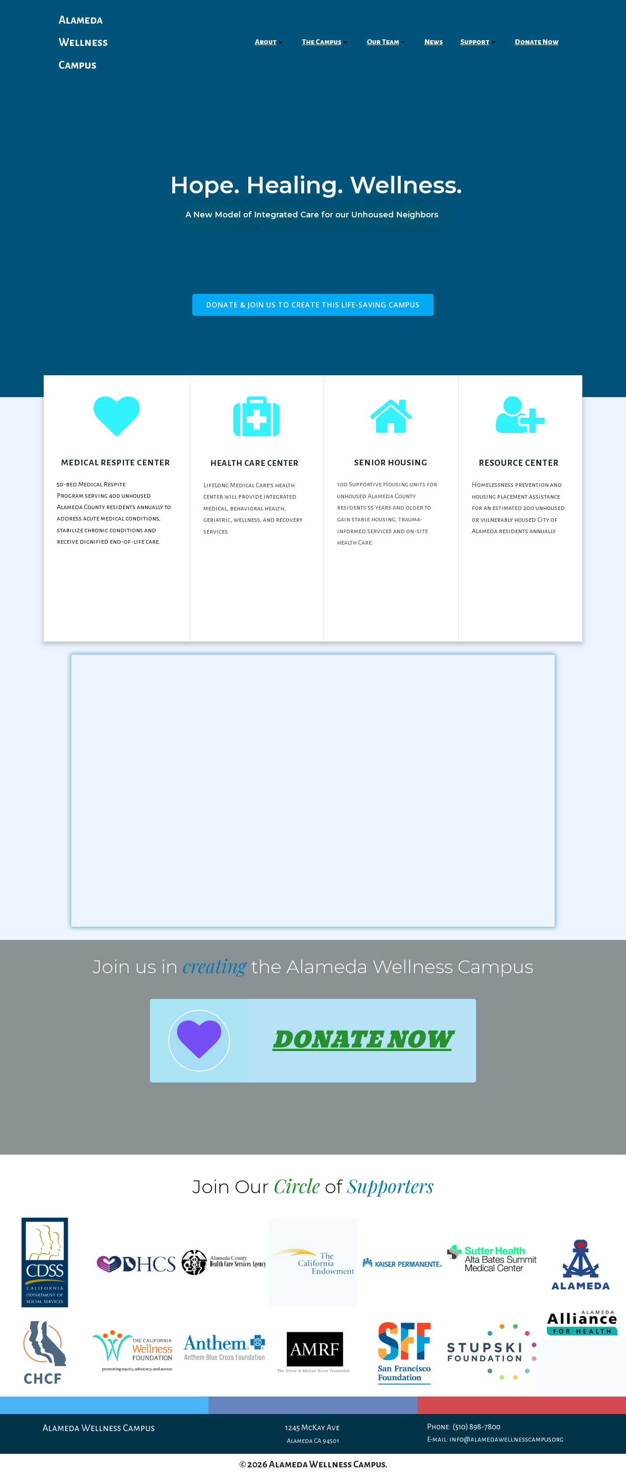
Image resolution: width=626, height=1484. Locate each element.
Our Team (387, 42)
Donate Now (537, 42)
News (433, 42)
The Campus (325, 42)
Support (478, 42)
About (270, 42)
